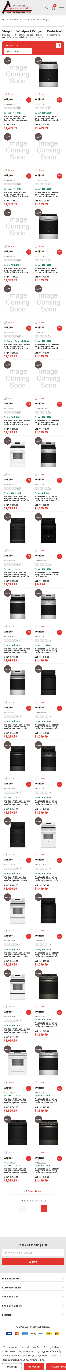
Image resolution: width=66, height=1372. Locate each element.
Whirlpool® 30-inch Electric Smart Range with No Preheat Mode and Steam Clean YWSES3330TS (17, 422)
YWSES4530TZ (40, 332)
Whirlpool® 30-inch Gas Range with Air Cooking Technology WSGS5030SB (15, 1170)
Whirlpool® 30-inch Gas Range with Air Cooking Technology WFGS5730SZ (46, 650)
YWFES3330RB (40, 560)
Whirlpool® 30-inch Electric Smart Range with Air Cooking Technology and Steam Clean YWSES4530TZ (47, 346)
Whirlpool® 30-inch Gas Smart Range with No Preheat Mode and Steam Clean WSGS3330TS (47, 270)
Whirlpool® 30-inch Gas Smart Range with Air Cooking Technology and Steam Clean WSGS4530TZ (47, 118)
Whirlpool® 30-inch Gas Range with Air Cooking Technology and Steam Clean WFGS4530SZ (48, 498)
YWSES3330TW (41, 180)
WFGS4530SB (9, 560)
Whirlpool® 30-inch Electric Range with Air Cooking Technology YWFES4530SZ (17, 650)
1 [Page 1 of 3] (22, 1209)
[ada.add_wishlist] (28, 100)
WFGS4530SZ (40, 484)
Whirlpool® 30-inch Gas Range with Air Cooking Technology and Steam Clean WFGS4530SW (17, 498)
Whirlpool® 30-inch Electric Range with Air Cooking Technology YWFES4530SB (47, 954)
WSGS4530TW (9, 104)
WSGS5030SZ (40, 1093)
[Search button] (47, 8)
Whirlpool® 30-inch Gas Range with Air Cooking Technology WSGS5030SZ (46, 1101)
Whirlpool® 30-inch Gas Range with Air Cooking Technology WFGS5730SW (46, 879)
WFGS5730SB (9, 864)
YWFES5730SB (40, 712)
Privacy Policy (37, 1359)
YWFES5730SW (10, 940)
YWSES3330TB (10, 332)
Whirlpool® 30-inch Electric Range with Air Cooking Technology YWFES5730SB (47, 726)
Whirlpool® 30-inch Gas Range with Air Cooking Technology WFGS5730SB (15, 879)
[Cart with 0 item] (53, 8)
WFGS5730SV (40, 788)
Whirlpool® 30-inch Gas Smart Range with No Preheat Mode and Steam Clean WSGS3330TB (16, 270)
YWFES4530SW (10, 1016)
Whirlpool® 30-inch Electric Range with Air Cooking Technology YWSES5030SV (47, 1170)
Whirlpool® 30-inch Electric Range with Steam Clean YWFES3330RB (47, 574)
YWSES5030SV (40, 1163)
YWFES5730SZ (9, 712)
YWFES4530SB (40, 940)
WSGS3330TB (9, 256)
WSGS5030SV (40, 1016)
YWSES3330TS (9, 408)
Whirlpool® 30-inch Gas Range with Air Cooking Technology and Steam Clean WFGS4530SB (17, 574)
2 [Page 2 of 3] (29, 1209)
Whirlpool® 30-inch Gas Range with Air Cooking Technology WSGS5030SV (46, 1024)
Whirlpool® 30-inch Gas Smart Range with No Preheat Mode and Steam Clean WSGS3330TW (16, 194)
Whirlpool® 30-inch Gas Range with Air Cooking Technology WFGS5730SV (46, 802)
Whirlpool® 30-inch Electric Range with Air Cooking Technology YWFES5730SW (17, 954)
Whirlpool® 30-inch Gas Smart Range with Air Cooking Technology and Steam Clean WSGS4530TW (16, 118)
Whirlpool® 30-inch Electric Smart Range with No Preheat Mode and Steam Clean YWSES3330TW (47, 194)
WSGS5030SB (9, 1163)
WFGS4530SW (9, 484)
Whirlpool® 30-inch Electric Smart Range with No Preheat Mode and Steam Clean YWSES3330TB (17, 346)
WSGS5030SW (9, 1093)
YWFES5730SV (9, 788)
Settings (12, 1366)
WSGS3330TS (40, 256)
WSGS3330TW (9, 180)
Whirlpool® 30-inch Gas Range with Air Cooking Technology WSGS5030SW (16, 1101)
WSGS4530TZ (40, 104)
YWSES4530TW (41, 408)
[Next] (44, 1208)
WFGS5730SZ (40, 636)
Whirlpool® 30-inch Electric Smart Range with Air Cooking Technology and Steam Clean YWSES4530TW (47, 422)
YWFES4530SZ (9, 636)
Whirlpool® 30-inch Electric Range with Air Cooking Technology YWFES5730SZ (17, 726)
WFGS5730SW (40, 864)
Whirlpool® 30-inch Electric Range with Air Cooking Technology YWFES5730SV (17, 802)
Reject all (34, 1366)
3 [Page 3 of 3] (36, 1209)
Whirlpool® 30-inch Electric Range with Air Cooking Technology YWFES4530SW (17, 1030)
